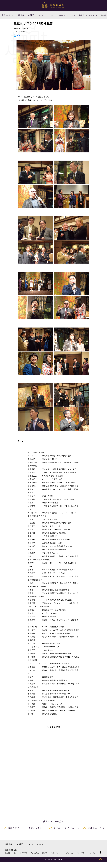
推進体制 (16, 853)
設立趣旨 (7, 853)
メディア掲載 (77, 15)
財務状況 (44, 853)
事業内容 (24, 853)
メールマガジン (91, 15)
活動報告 (31, 15)
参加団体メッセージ (56, 853)
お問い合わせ (69, 853)
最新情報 (20, 15)
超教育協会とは (7, 15)
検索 (104, 15)
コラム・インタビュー (46, 15)
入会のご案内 (35, 853)
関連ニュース (63, 15)
